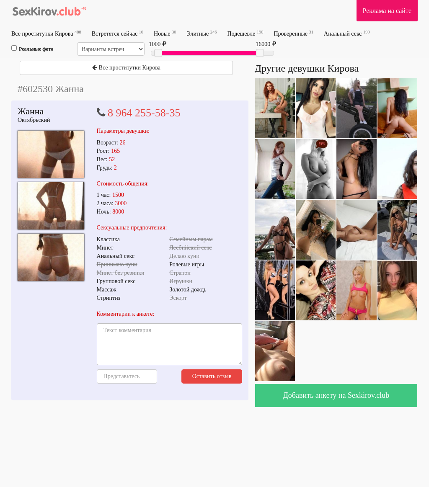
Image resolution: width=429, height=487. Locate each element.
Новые (165, 33)
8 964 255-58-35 (144, 113)
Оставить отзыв (212, 376)
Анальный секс (347, 33)
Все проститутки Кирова (46, 33)
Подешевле (245, 33)
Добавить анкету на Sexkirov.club (336, 395)
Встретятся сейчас (117, 33)
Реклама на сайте (387, 10)
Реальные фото (32, 48)
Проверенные (293, 33)
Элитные (201, 33)
